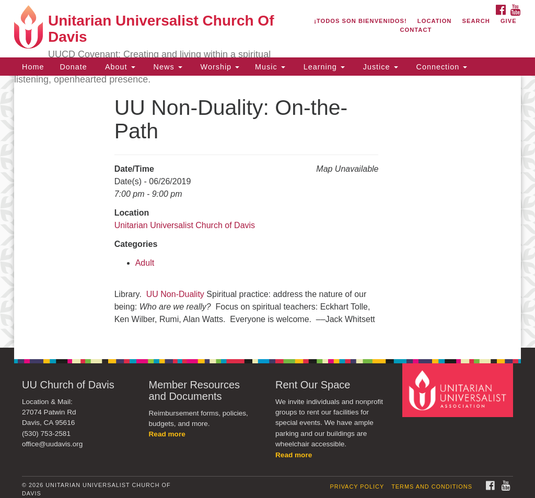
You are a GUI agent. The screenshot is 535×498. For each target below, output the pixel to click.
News (166, 67)
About (119, 67)
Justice (379, 67)
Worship (219, 67)
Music (270, 67)
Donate (73, 67)
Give (509, 21)
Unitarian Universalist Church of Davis (184, 225)
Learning (323, 67)
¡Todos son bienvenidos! (360, 21)
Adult (144, 262)
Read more (167, 434)
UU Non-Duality (175, 294)
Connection (441, 67)
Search (476, 21)
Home (33, 67)
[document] (267, 212)
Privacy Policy (357, 486)
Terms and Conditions (431, 486)
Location (434, 21)
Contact (416, 30)
